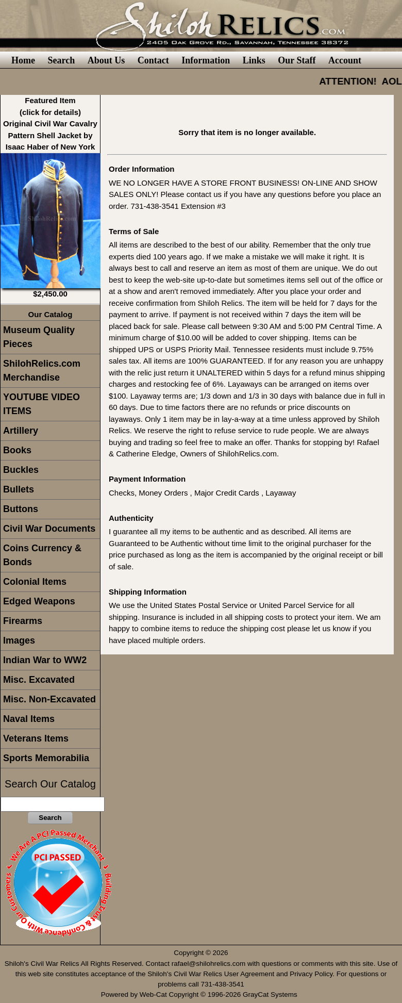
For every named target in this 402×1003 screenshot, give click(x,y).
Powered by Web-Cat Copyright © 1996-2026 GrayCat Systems (201, 994)
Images (19, 640)
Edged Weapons (39, 601)
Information (205, 60)
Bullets (18, 489)
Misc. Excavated (39, 680)
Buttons (20, 509)
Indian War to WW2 (45, 660)
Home (23, 60)
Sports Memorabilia (46, 758)
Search (61, 60)
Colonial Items (34, 582)
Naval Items (29, 719)
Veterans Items (36, 738)
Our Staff (296, 60)
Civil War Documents (49, 528)
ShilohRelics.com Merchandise (41, 370)
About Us (106, 60)
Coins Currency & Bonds (42, 555)
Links (254, 60)
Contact (153, 60)
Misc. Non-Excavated (49, 699)
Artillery (20, 430)
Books (17, 450)
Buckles (21, 470)
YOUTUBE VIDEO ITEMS (41, 404)
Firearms (22, 621)
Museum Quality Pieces (39, 337)
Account (344, 60)
